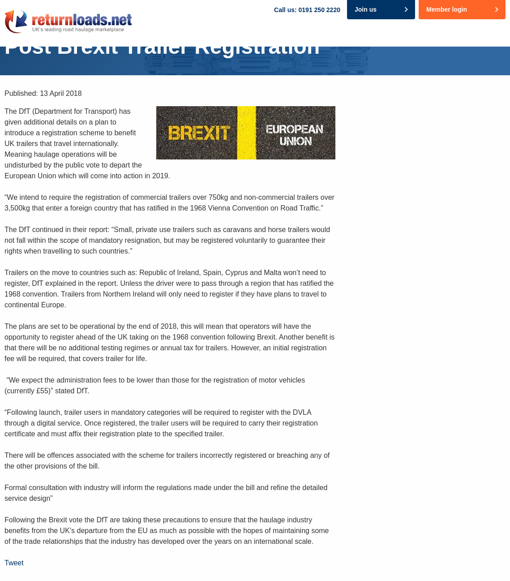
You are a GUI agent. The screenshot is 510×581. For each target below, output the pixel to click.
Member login (446, 9)
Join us (366, 9)
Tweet (14, 563)
